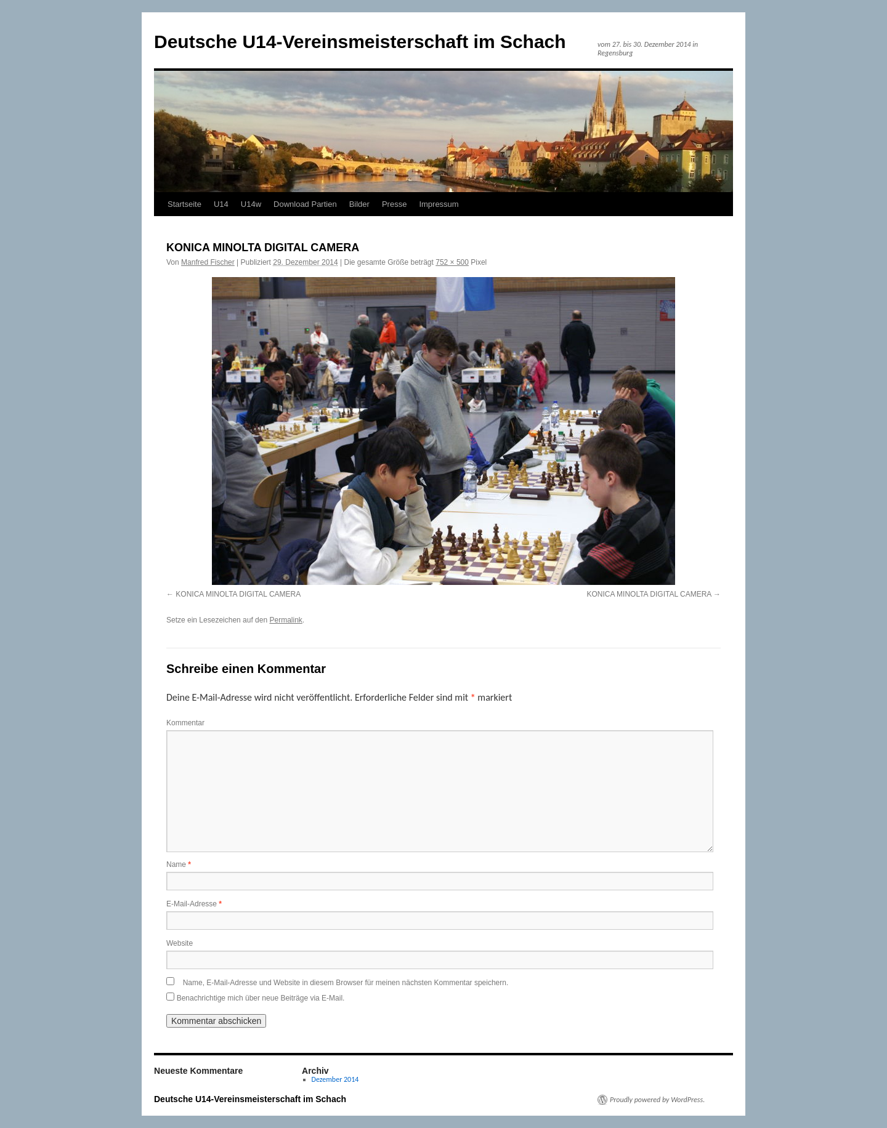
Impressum (438, 204)
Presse (394, 204)
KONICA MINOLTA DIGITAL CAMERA (238, 594)
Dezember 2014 (335, 1079)
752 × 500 (452, 262)
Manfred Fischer (208, 262)
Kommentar (185, 723)
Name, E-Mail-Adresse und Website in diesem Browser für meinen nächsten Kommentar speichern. (346, 982)
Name (178, 864)
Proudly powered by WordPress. (657, 1099)
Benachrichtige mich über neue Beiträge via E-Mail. (261, 998)
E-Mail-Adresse (194, 904)
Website (179, 943)
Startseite (184, 204)
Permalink (285, 620)
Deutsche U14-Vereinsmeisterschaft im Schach (360, 41)
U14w (251, 204)
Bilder (359, 204)
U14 (221, 204)
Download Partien (305, 204)
